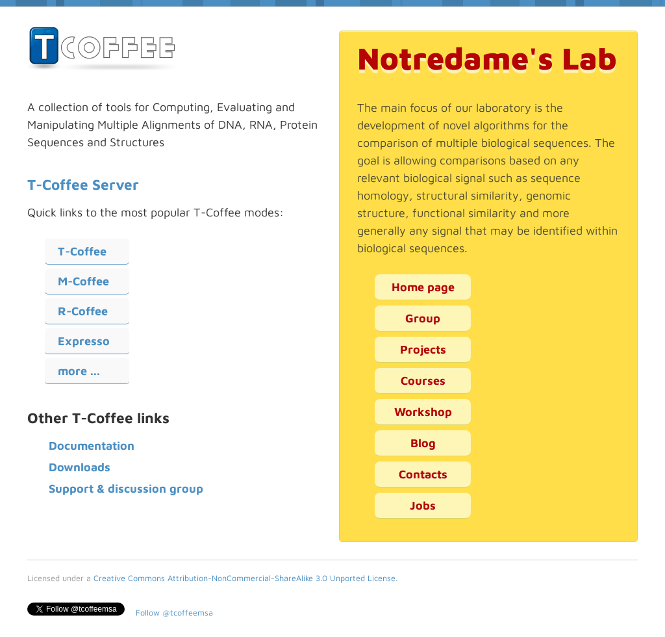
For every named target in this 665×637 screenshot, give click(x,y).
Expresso (84, 341)
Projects (423, 349)
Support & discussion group (126, 488)
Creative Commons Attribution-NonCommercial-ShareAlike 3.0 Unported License (244, 578)
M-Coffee (83, 281)
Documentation (91, 445)
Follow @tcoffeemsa (174, 613)
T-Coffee (82, 251)
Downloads (79, 467)
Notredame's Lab (487, 58)
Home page (423, 287)
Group (422, 318)
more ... (79, 371)
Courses (423, 380)
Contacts (423, 474)
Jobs (423, 505)
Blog (423, 443)
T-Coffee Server (83, 184)
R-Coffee (83, 311)
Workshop (423, 412)
